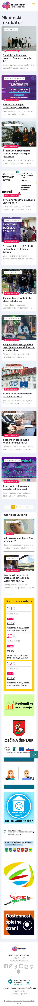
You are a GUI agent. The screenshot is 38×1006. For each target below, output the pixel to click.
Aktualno (10, 534)
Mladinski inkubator (11, 51)
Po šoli (10, 623)
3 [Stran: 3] (16, 507)
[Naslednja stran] (32, 507)
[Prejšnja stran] (6, 507)
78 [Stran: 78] (27, 507)
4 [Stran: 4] (20, 507)
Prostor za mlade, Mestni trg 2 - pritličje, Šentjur (18, 629)
